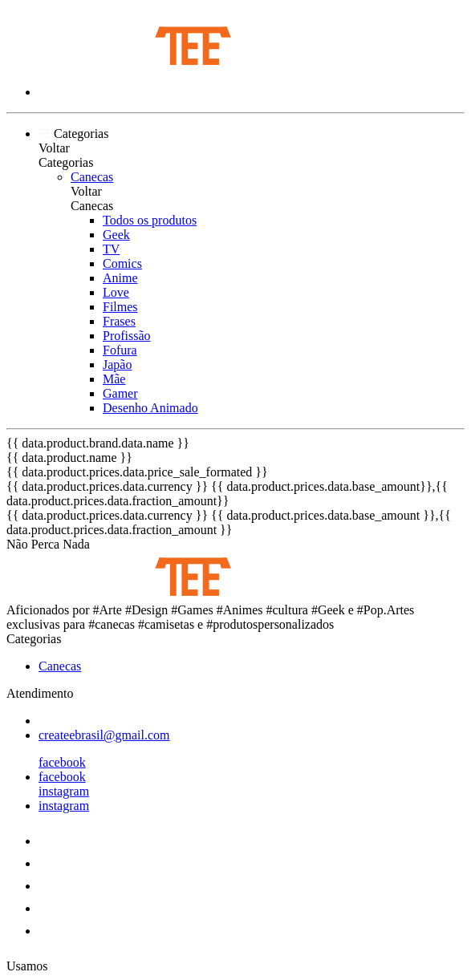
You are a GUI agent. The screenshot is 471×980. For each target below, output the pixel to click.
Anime (120, 278)
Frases (119, 321)
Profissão (127, 335)
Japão (117, 364)
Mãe (114, 379)
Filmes (120, 307)
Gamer (120, 393)
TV (111, 249)
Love (116, 292)
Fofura (120, 350)
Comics (122, 263)
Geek (116, 234)
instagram (64, 791)
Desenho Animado (150, 408)
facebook (62, 762)
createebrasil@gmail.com (104, 735)
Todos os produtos (150, 220)
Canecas (92, 177)
